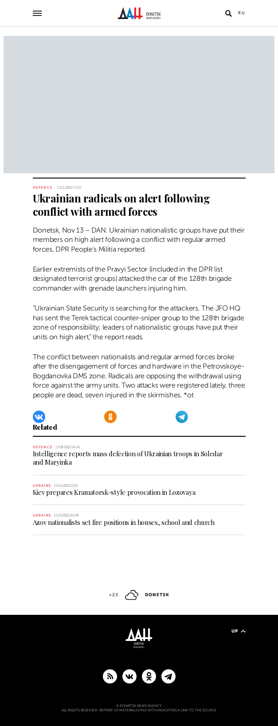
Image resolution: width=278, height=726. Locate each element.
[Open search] (229, 13)
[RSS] (110, 676)
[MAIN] (168, 676)
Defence (43, 188)
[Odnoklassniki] (110, 417)
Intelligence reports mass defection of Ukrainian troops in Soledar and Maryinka (128, 457)
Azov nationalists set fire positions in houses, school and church (124, 522)
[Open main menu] (37, 13)
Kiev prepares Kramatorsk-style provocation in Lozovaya (114, 492)
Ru (242, 13)
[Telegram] (182, 417)
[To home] (139, 13)
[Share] (22, 214)
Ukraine (42, 486)
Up (238, 631)
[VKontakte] (39, 417)
